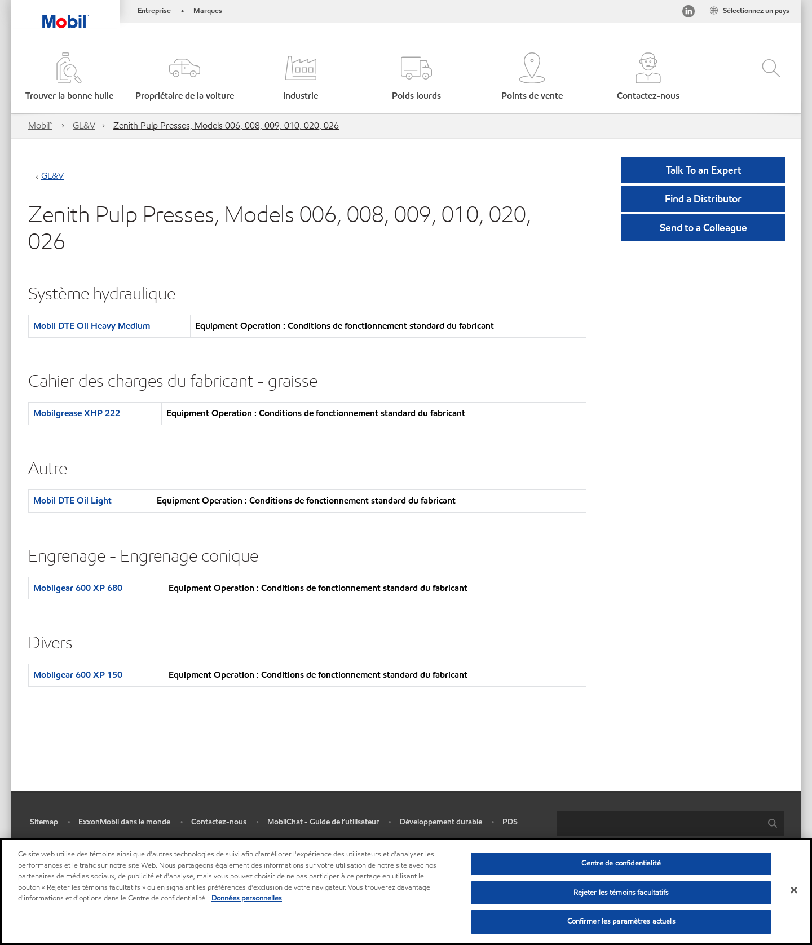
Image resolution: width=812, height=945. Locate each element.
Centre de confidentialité (620, 863)
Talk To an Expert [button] (703, 170)
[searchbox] (659, 823)
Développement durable (441, 821)
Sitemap (44, 821)
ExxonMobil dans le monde (124, 821)
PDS (510, 821)
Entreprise (154, 11)
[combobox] (670, 823)
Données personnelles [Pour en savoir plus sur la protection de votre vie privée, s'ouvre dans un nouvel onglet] (246, 898)
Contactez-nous (218, 821)
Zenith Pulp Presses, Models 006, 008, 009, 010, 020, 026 (226, 125)
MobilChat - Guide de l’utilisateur (323, 821)
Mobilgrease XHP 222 (76, 413)
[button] (184, 77)
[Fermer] (794, 890)
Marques (207, 11)
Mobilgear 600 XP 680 (77, 588)
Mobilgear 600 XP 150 (77, 675)
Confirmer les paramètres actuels (621, 921)
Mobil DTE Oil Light (72, 500)
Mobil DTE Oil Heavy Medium (91, 326)
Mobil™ (40, 125)
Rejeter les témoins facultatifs (621, 892)
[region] (406, 891)
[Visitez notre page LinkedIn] (688, 13)
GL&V (84, 125)
